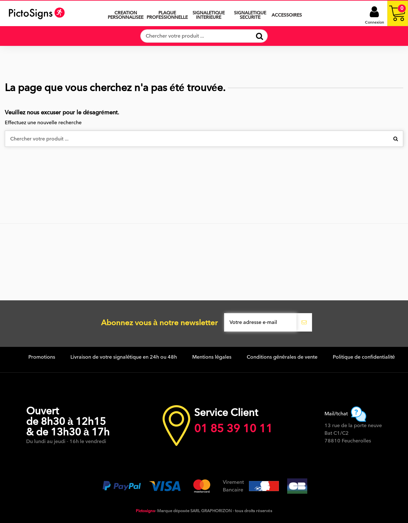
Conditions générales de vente (282, 357)
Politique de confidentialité (364, 357)
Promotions (41, 357)
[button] (208, 13)
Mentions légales (211, 357)
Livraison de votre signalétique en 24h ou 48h (123, 357)
